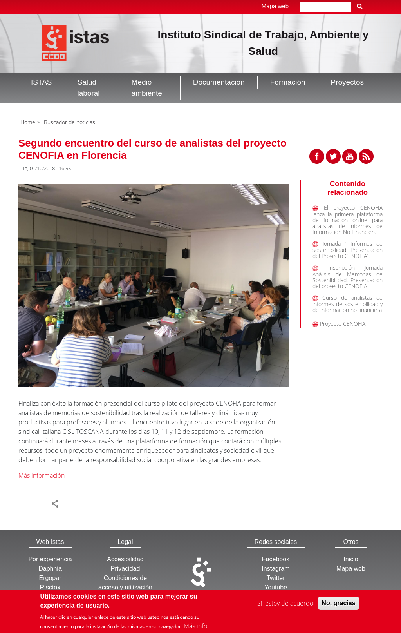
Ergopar (50, 578)
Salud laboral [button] (89, 88)
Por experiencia (50, 559)
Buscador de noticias (69, 122)
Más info (195, 627)
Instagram (275, 568)
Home (27, 122)
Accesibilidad (125, 559)
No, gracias (338, 604)
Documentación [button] (219, 82)
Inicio (350, 559)
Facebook (275, 559)
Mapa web (275, 6)
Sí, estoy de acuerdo (285, 604)
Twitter (275, 578)
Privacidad (125, 568)
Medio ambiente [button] (147, 88)
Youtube (275, 587)
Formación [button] (287, 82)
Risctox (50, 587)
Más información (41, 475)
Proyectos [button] (347, 82)
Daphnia (50, 568)
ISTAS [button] (41, 82)
